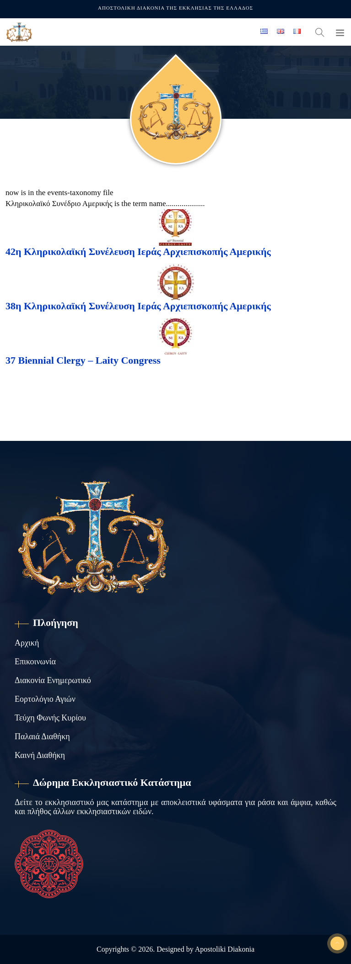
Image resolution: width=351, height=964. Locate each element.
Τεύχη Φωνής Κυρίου (50, 717)
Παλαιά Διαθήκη (42, 736)
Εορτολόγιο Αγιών (45, 699)
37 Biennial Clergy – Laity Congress (83, 360)
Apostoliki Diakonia (224, 949)
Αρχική (27, 642)
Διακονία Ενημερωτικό (53, 680)
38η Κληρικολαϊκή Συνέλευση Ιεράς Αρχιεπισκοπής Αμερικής (138, 306)
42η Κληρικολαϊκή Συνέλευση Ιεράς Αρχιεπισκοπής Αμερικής (138, 251)
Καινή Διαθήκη (40, 755)
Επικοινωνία (35, 661)
